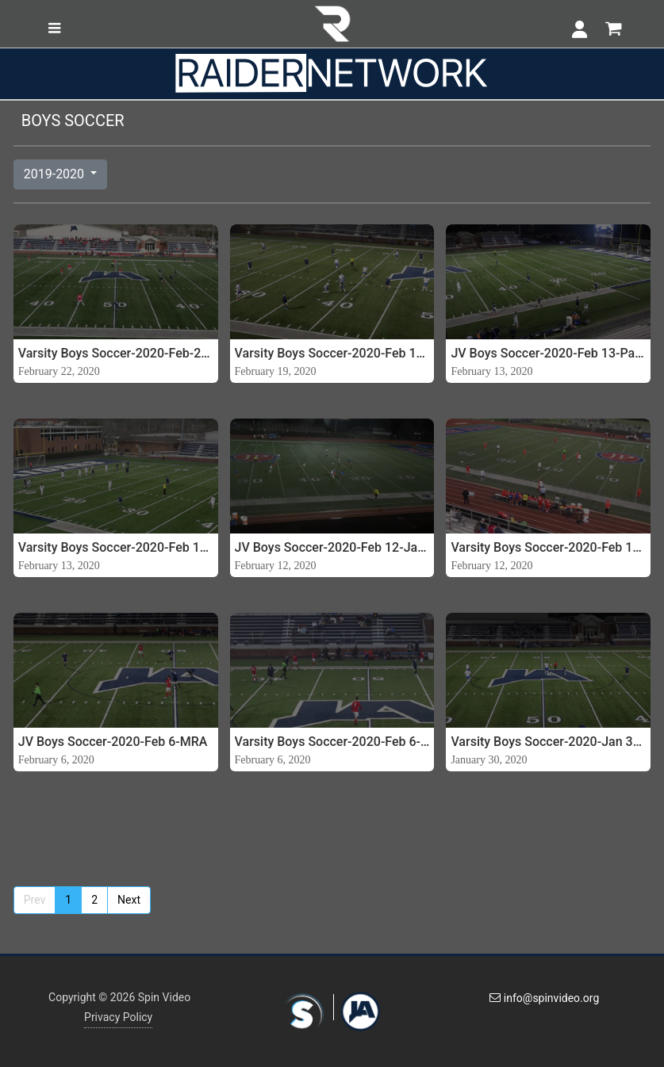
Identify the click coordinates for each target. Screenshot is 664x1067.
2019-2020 (55, 174)
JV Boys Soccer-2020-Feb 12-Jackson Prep (332, 547)
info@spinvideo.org (544, 998)
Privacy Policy (118, 1017)
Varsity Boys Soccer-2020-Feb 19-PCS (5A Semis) (332, 353)
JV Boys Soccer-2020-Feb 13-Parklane (548, 353)
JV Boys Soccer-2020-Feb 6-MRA (113, 741)
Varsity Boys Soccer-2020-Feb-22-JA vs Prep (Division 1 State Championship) (115, 353)
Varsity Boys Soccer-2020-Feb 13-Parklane (115, 547)
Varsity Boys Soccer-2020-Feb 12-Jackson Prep (548, 547)
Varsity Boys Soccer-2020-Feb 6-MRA (332, 741)
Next (128, 899)
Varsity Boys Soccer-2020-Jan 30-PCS (548, 741)
